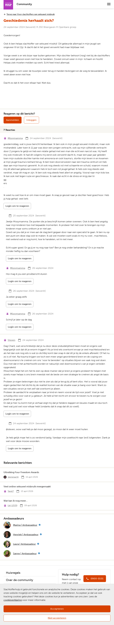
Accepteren (57, 608)
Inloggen (31, 120)
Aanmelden (12, 120)
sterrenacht (13, 477)
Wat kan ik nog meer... (16, 500)
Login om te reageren (17, 206)
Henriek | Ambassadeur (25, 534)
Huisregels (13, 572)
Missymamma (15, 138)
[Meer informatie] (39, 525)
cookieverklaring (13, 600)
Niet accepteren (57, 618)
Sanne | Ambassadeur (25, 553)
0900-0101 (97, 578)
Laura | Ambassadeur (24, 544)
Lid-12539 (12, 505)
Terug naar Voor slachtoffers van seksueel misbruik (31, 14)
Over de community (19, 580)
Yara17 (11, 491)
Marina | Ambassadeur (25, 525)
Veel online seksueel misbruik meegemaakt (27, 486)
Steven (11, 340)
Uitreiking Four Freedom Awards (21, 472)
